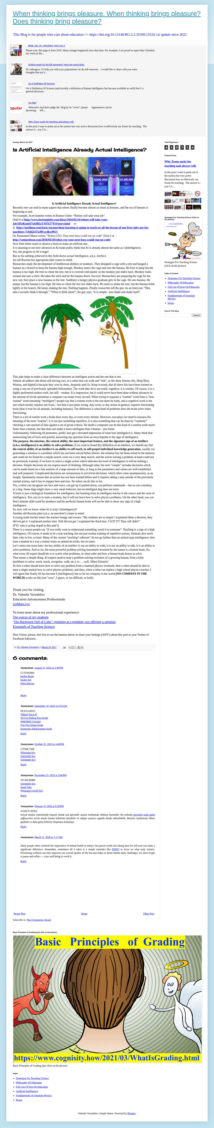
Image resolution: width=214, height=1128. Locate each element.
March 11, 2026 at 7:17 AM (48, 837)
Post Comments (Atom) (39, 920)
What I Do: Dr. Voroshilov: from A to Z (46, 45)
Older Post (148, 913)
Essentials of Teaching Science (34, 626)
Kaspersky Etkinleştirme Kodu (36, 728)
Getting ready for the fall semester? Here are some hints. (56, 64)
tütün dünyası (27, 683)
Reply (23, 695)
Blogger (131, 1113)
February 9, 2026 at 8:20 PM (49, 806)
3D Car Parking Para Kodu (34, 718)
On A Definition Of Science (41, 83)
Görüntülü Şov (28, 759)
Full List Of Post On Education (184, 287)
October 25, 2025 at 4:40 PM (49, 744)
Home (84, 913)
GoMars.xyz (21, 604)
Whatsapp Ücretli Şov (31, 790)
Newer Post (19, 913)
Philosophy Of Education (181, 282)
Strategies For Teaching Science (184, 278)
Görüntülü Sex (27, 756)
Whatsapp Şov (27, 752)
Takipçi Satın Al (28, 714)
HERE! (115, 849)
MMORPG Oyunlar (30, 721)
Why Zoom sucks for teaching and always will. (51, 122)
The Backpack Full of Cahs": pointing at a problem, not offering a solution (65, 622)
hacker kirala (27, 676)
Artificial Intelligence (179, 291)
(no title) (32, 103)
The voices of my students (31, 617)
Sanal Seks (26, 787)
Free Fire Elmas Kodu (31, 725)
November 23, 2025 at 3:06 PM (50, 775)
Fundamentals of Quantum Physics (34, 1095)
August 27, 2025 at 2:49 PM (48, 667)
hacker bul (25, 679)
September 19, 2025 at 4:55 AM (50, 706)
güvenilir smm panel (144, 814)
